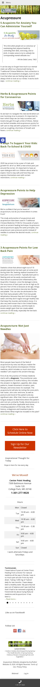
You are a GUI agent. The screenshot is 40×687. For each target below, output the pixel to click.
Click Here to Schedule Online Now (20, 430)
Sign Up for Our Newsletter (20, 445)
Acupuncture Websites (11, 662)
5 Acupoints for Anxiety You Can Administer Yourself (18, 24)
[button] (3, 140)
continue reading (13, 81)
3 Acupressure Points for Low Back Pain (19, 249)
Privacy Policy (22, 667)
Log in (26, 673)
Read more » (11, 599)
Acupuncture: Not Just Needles (14, 327)
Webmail (15, 673)
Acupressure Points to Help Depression (17, 191)
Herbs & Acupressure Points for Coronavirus (18, 95)
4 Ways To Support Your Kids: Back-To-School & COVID (18, 144)
